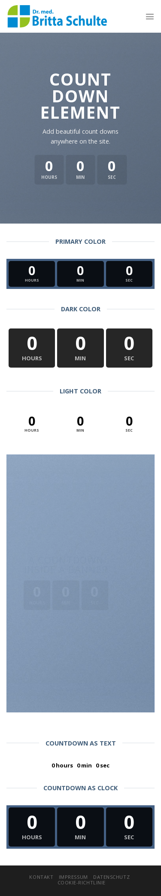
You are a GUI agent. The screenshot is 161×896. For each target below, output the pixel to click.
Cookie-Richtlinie (82, 882)
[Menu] (150, 16)
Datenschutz (111, 877)
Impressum (73, 877)
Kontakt (41, 877)
